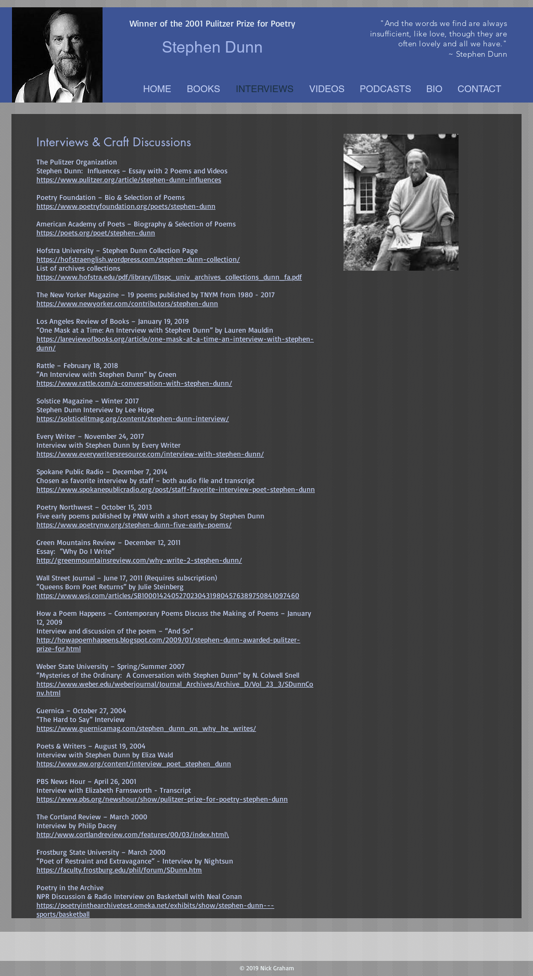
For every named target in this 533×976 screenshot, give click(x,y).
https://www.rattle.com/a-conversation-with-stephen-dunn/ (134, 382)
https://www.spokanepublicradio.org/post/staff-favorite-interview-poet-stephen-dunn (175, 489)
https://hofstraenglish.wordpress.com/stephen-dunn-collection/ (138, 259)
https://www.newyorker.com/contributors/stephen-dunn (127, 303)
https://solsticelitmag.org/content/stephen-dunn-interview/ (132, 418)
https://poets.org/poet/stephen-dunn (95, 232)
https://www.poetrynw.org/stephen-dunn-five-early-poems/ (134, 524)
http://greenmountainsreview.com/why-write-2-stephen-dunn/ (139, 559)
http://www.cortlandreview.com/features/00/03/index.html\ (132, 834)
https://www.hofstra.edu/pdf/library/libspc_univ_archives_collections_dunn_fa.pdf (169, 276)
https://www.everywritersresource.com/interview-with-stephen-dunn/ (150, 453)
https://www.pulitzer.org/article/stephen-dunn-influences (128, 179)
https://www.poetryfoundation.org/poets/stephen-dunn (125, 205)
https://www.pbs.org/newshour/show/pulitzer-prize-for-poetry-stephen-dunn (162, 798)
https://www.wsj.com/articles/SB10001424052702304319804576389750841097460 (167, 595)
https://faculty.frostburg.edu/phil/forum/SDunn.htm (119, 869)
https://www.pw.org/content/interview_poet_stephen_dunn (133, 763)
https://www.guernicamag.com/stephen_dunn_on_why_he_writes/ (146, 728)
